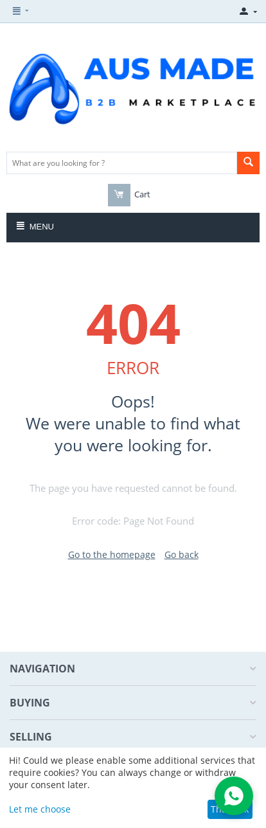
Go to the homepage (111, 554)
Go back (181, 554)
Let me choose (40, 809)
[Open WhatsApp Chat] (234, 796)
